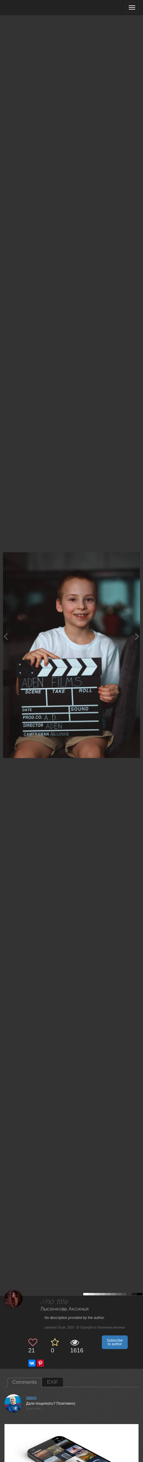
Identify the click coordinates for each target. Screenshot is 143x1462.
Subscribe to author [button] (115, 1342)
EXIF (52, 1382)
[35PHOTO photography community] (28, 7)
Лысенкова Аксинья (64, 1309)
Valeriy (31, 1398)
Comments (24, 1382)
